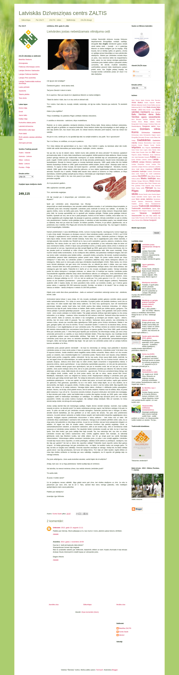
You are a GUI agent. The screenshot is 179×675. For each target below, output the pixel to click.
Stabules (140, 201)
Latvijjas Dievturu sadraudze (146, 167)
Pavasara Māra (143, 183)
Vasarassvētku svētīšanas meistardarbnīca (148, 408)
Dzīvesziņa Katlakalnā (151, 132)
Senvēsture (157, 199)
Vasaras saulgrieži (150, 213)
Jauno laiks (23, 115)
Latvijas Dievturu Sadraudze (29, 70)
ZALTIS (147, 218)
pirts (159, 183)
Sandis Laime (147, 194)
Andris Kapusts (149, 102)
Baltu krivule (151, 107)
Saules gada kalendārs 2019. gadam (150, 337)
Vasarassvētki (137, 215)
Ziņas (136, 72)
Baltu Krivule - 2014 (149, 109)
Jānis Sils (148, 152)
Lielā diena (140, 169)
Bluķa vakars (149, 121)
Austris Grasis (147, 105)
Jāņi (153, 152)
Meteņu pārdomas (148, 320)
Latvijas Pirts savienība (27, 78)
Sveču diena (144, 204)
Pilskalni (154, 183)
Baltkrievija (71, 20)
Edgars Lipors (156, 135)
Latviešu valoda (147, 159)
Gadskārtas (144, 140)
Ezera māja (23, 108)
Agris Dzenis (136, 100)
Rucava (141, 194)
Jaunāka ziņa (54, 604)
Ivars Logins (144, 150)
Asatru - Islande (24, 153)
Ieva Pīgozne (146, 147)
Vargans (144, 211)
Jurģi (136, 157)
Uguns (154, 208)
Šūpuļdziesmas (155, 204)
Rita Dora (157, 188)
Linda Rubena (140, 174)
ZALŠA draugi (86, 20)
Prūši (143, 185)
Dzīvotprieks (23, 63)
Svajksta (134, 204)
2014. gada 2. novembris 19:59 (72, 542)
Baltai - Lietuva (24, 164)
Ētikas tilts (157, 137)
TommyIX (99, 670)
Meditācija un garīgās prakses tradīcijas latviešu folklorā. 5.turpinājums (150, 303)
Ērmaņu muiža (149, 137)
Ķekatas (138, 159)
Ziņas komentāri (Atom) (90, 612)
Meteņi (151, 181)
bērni (133, 119)
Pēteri (150, 183)
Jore (133, 157)
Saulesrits (22, 91)
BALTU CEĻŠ (142, 107)
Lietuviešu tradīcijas (139, 171)
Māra (158, 178)
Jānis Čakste (152, 150)
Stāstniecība (148, 201)
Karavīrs (147, 157)
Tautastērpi (135, 206)
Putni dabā (23, 133)
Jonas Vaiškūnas (155, 155)
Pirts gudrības (136, 185)
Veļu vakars (153, 215)
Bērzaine (138, 119)
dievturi (121, 635)
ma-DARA (142, 176)
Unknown (56, 528)
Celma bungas (143, 124)
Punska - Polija (24, 167)
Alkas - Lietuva (24, 160)
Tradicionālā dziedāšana (149, 206)
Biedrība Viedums (25, 59)
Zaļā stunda (153, 218)
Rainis (133, 188)
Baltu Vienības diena (142, 114)
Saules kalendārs (137, 196)
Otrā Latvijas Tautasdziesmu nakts (149, 371)
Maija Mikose (152, 176)
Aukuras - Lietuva (25, 156)
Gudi (154, 143)
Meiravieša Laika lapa (27, 130)
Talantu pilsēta (24, 94)
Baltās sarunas (155, 105)
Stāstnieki (157, 201)
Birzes (140, 121)
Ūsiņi (140, 211)
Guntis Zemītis (155, 145)
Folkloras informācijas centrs (29, 67)
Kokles (153, 157)
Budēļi (158, 121)
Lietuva (157, 169)
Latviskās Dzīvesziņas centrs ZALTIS (63, 13)
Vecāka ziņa (120, 604)
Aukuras (139, 105)
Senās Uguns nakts (149, 196)
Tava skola (23, 98)
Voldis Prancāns (140, 218)
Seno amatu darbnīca (144, 199)
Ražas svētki (140, 188)
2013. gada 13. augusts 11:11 (72, 528)
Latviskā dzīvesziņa (26, 126)
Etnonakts (141, 137)
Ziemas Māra (139, 220)
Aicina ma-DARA (148, 354)
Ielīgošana (136, 147)
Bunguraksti (135, 124)
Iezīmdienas (155, 147)
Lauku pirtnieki (24, 87)
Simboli (134, 201)
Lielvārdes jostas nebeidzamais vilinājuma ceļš (151, 247)
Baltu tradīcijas (155, 112)
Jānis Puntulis (140, 152)
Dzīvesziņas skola (137, 135)
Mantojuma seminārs (149, 282)
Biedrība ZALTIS (125, 628)
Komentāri (138, 76)
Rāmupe (149, 188)
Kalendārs (141, 157)
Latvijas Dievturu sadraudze (149, 162)
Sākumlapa (25, 20)
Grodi (21, 112)
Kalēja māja (23, 119)
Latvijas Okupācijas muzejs (141, 164)
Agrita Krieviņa (145, 100)
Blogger (115, 670)
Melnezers (146, 181)
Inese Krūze (135, 150)
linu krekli (149, 174)
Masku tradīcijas (148, 178)
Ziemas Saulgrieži (149, 220)
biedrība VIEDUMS (149, 119)
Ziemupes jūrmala (25, 143)
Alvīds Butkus (137, 102)
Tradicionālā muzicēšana (141, 208)
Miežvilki (157, 181)
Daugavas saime (149, 126)
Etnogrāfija (135, 137)
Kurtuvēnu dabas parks (27, 122)
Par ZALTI (40, 20)
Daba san (157, 124)
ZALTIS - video (55, 20)
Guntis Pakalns (143, 145)
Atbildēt (55, 534)
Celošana (151, 124)
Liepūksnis (148, 169)
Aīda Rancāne (155, 100)
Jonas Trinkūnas (143, 155)
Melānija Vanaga (137, 181)
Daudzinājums (136, 126)
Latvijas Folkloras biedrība (28, 74)
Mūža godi (135, 183)
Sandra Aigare (156, 194)
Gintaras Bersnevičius (145, 143)
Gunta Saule (123, 632)
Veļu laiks (146, 215)
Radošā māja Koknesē (153, 185)
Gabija (133, 140)
